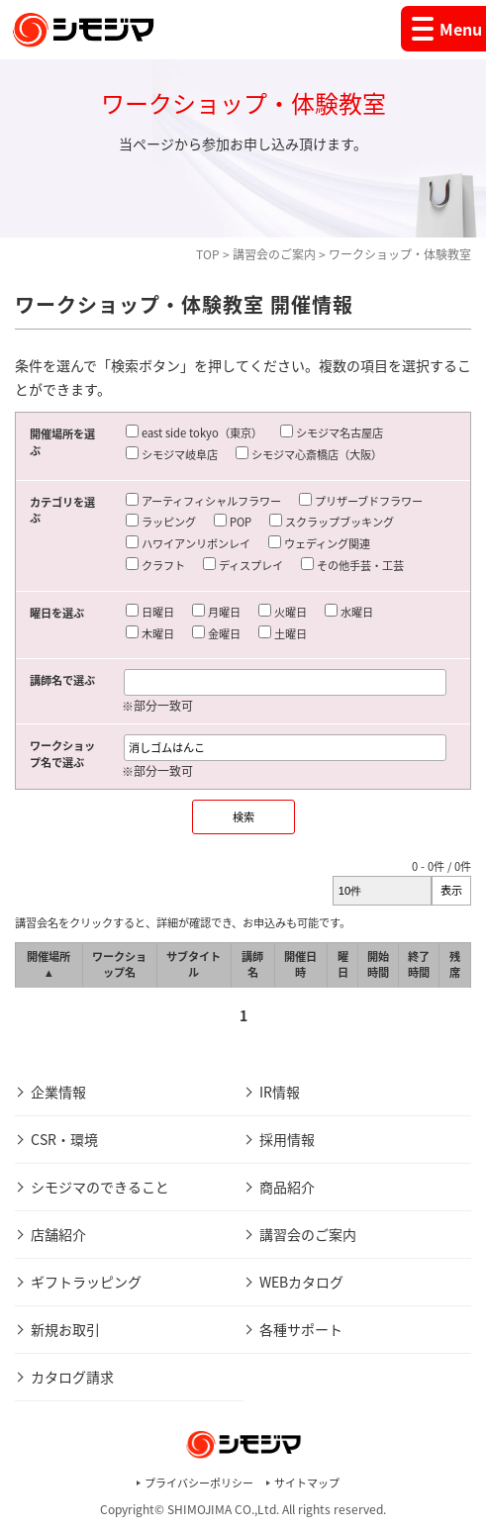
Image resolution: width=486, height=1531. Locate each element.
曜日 (343, 965)
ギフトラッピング (86, 1282)
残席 (454, 965)
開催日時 (300, 965)
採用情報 (287, 1139)
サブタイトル (193, 965)
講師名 (252, 965)
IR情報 (279, 1091)
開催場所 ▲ (48, 965)
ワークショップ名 (119, 965)
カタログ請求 (72, 1377)
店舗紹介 (58, 1234)
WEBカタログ (301, 1282)
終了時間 (419, 965)
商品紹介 (287, 1186)
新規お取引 (65, 1329)
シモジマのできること (100, 1186)
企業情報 (58, 1091)
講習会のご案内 (274, 254)
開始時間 (378, 965)
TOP (208, 254)
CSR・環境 (64, 1139)
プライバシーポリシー (199, 1483)
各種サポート (300, 1329)
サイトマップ (307, 1483)
